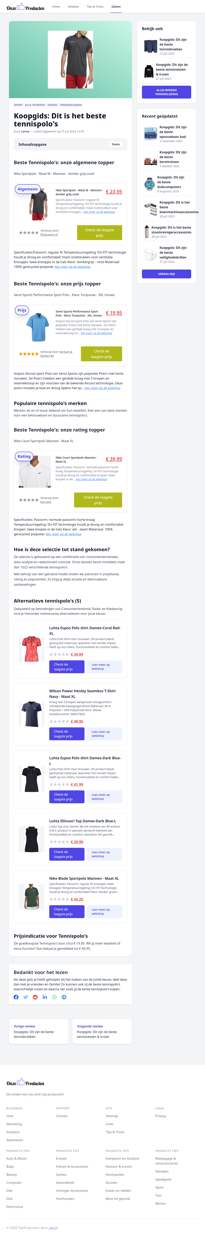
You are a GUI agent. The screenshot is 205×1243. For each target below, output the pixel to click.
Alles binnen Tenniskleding (166, 92)
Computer (14, 1182)
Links (110, 1124)
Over (10, 1116)
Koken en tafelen (118, 1190)
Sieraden (162, 1171)
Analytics (13, 1132)
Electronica (14, 1206)
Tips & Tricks (95, 6)
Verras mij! (166, 274)
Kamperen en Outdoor (123, 1158)
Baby (10, 1166)
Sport (18, 105)
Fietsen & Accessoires (72, 1166)
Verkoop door (49, 232)
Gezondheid (65, 1182)
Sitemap (112, 1116)
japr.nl (53, 1228)
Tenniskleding (71, 105)
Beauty (11, 1174)
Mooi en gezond (118, 1198)
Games (61, 1174)
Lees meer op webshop (101, 667)
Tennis (52, 105)
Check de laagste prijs (99, 232)
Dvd (9, 1198)
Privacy (160, 1116)
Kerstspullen (115, 1174)
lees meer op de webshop (99, 212)
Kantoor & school (119, 1166)
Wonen (160, 1203)
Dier (9, 1190)
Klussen (111, 1182)
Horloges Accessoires (72, 1190)
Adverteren (14, 1140)
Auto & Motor (16, 1158)
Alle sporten (35, 105)
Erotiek (61, 1158)
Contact (62, 1116)
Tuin (158, 1195)
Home (56, 6)
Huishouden (65, 1198)
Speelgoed (163, 1179)
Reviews (73, 6)
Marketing (14, 1124)
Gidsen (116, 6)
